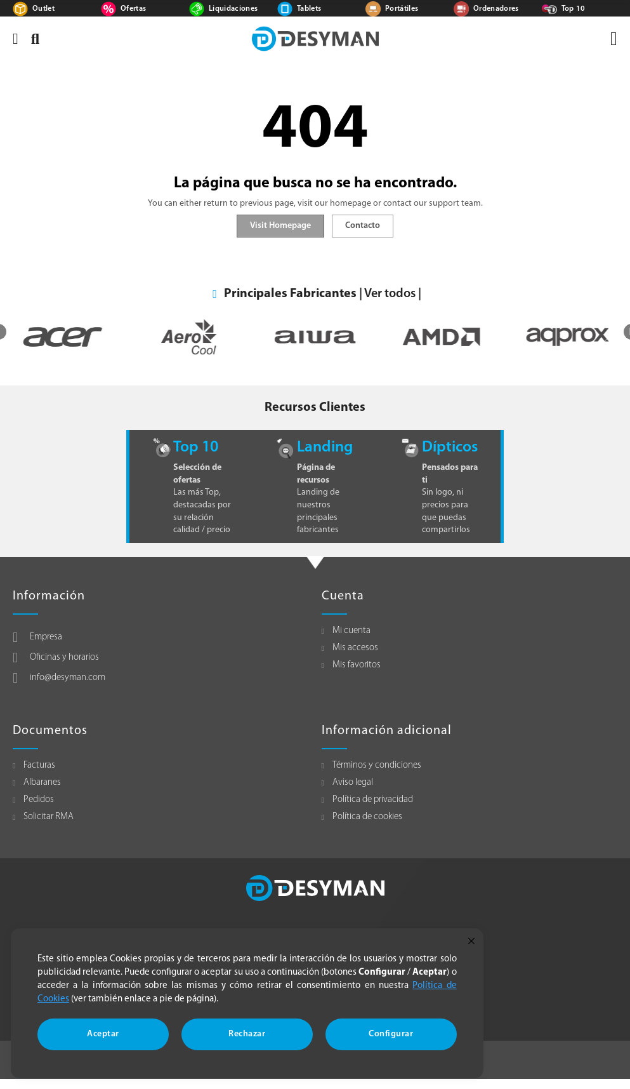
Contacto (362, 225)
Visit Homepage (280, 225)
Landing (325, 447)
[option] (187, 337)
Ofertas (133, 9)
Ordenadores (496, 9)
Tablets (309, 9)
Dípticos (450, 447)
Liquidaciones (233, 9)
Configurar (391, 1034)
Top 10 (573, 9)
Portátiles (402, 9)
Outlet (43, 9)
